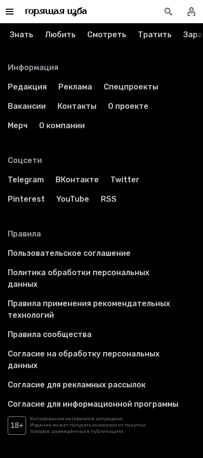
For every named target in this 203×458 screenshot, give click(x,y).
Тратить (155, 34)
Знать (21, 34)
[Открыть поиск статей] (168, 11)
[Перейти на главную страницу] (56, 11)
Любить (60, 34)
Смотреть (106, 34)
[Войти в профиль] (191, 11)
